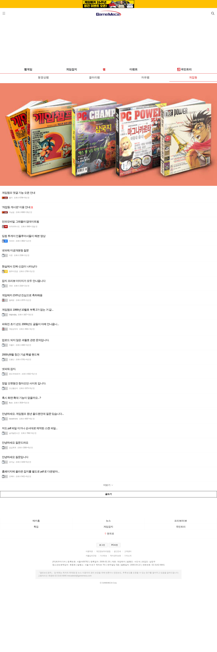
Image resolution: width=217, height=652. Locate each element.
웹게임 (28, 69)
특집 (36, 526)
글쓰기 (108, 494)
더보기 (108, 485)
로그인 (102, 545)
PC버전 (114, 545)
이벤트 (133, 69)
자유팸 (145, 77)
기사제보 (103, 556)
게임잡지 (71, 69)
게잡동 (193, 77)
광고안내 (117, 551)
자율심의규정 (91, 556)
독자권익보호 (115, 556)
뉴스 (108, 520)
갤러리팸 (94, 77)
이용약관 (89, 551)
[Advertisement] (108, 41)
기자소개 (127, 556)
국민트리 (184, 69)
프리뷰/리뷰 (180, 520)
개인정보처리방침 (103, 551)
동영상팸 (43, 77)
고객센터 (127, 551)
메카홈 (36, 520)
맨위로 (109, 533)
